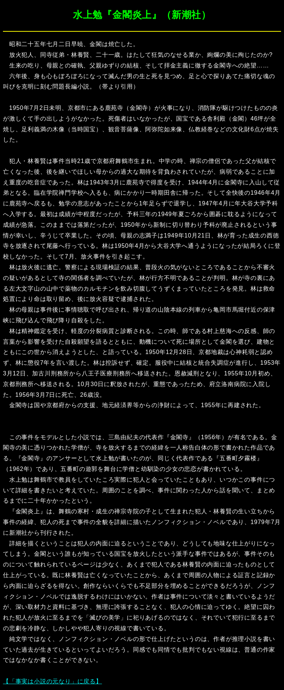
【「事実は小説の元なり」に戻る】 (52, 681)
